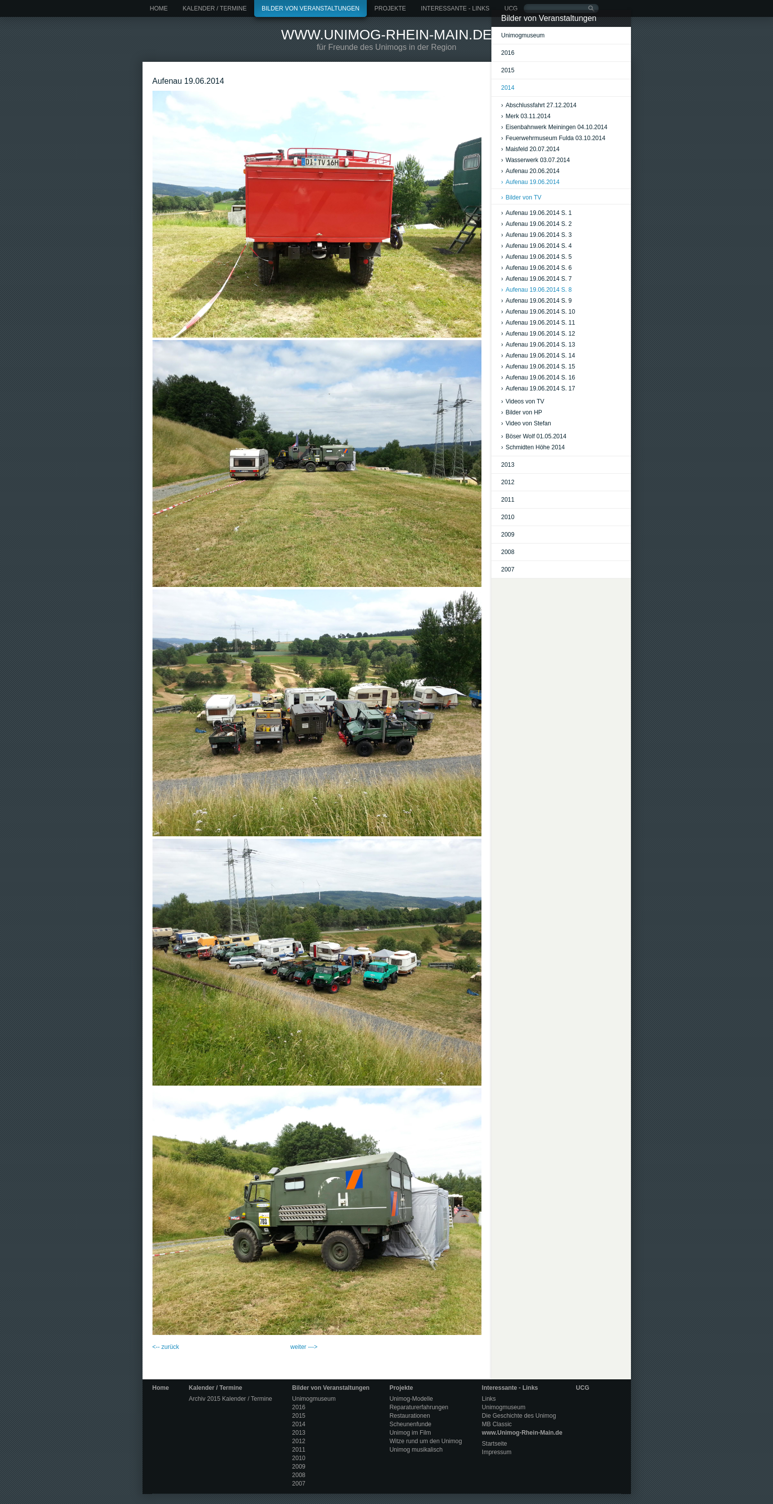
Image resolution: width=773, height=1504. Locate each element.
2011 (508, 499)
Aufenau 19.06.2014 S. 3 (536, 234)
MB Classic (497, 1424)
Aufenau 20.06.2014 (530, 171)
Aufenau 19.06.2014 (530, 182)
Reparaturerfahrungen (418, 1407)
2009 (508, 534)
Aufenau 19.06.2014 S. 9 (536, 300)
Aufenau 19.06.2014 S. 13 (538, 344)
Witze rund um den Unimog (425, 1441)
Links (489, 1398)
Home (159, 8)
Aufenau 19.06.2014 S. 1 (536, 212)
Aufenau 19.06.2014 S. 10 (538, 311)
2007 (508, 569)
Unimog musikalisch (416, 1449)
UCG (511, 8)
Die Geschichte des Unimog (519, 1415)
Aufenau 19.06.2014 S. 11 (538, 322)
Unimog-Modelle (411, 1398)
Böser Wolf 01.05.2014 (534, 436)
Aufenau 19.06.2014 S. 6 (536, 267)
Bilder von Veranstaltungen (310, 8)
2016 (508, 52)
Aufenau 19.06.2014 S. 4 (536, 245)
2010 (508, 517)
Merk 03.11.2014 (526, 116)
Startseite (494, 1443)
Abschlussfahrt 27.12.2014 (539, 105)
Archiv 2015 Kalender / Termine (230, 1398)
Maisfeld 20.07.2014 (530, 149)
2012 (508, 482)
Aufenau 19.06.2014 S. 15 (538, 366)
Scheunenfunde (410, 1424)
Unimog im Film (410, 1432)
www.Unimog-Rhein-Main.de (386, 34)
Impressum (496, 1452)
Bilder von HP (521, 412)
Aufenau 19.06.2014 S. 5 (536, 256)
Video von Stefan (526, 423)
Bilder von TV (521, 197)
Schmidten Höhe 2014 (533, 447)
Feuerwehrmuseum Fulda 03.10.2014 (553, 138)
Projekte (390, 8)
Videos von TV (523, 401)
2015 (508, 70)
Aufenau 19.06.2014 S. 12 (538, 333)
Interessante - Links (455, 8)
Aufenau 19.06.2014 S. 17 (538, 388)
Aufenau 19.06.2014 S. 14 (538, 355)
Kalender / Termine (215, 8)
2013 (508, 464)
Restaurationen (409, 1415)
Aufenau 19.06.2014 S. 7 (536, 278)
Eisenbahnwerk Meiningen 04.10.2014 (554, 127)
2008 (508, 552)
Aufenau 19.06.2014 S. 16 (538, 377)
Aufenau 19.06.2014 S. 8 (536, 289)
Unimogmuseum (523, 35)
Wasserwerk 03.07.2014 (535, 160)
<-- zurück (166, 1346)
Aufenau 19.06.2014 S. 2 (536, 223)
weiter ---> (304, 1346)
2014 (508, 87)
